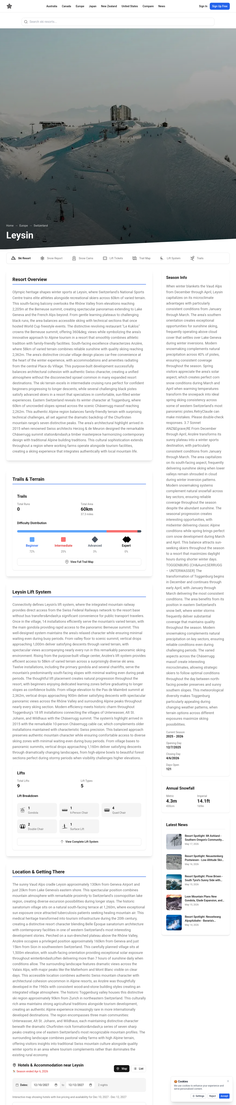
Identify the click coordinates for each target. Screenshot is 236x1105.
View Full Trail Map (79, 562)
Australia (51, 6)
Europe (80, 6)
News (161, 6)
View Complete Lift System (79, 842)
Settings (198, 1096)
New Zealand (109, 6)
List (138, 1068)
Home (10, 225)
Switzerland (41, 225)
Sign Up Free (219, 6)
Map (121, 1068)
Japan (92, 6)
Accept (224, 1096)
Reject (212, 1096)
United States (129, 6)
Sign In (203, 6)
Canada (66, 6)
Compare (148, 6)
